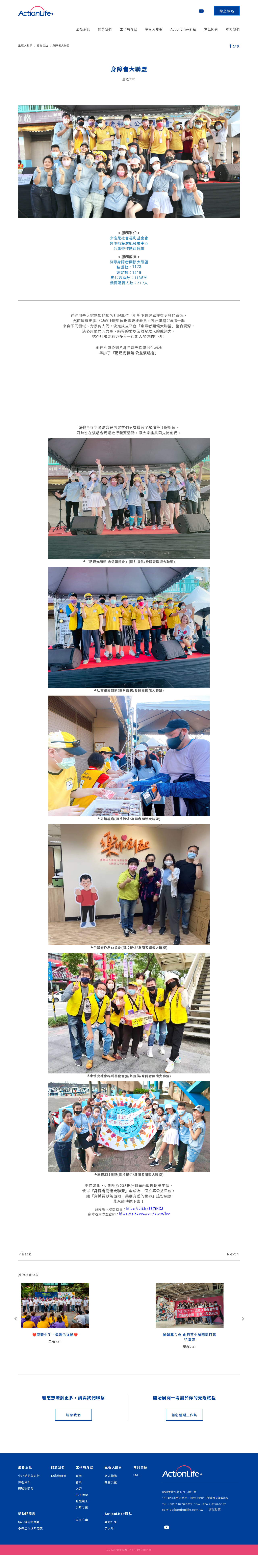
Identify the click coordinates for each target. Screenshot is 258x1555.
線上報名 (227, 11)
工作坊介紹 (128, 29)
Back (26, 1254)
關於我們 (105, 29)
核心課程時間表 (29, 1522)
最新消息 (83, 29)
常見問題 (211, 29)
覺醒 (79, 1475)
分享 (236, 46)
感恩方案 (82, 1520)
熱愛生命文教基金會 (203, 1335)
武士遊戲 (82, 1495)
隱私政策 (214, 1509)
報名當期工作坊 (184, 1415)
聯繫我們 (233, 29)
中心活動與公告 (29, 1475)
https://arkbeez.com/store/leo (144, 1213)
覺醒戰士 (82, 1501)
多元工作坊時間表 (30, 1528)
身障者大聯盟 (61, 45)
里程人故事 (154, 29)
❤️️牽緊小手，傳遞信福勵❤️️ (55, 1335)
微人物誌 (111, 1475)
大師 (79, 1488)
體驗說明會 (26, 1488)
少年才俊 (82, 1507)
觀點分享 (111, 1522)
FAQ (136, 1475)
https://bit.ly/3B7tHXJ (144, 1209)
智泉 (79, 1482)
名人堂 (109, 1528)
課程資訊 (24, 1482)
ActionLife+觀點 (183, 29)
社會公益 (42, 45)
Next (231, 1254)
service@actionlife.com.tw (183, 1509)
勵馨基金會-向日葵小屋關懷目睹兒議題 (129, 1337)
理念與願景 (59, 1475)
